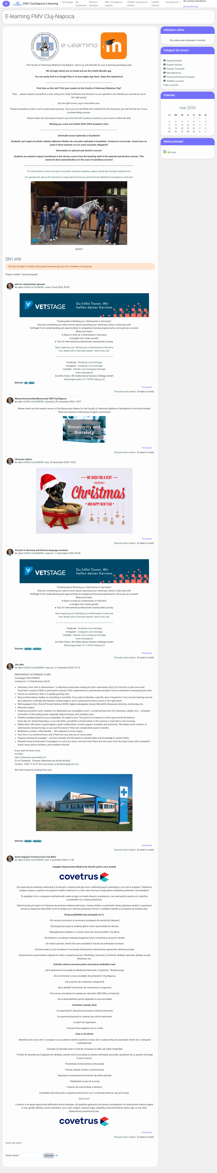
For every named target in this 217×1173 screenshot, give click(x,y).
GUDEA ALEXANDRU (33, 287)
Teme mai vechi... (14, 1143)
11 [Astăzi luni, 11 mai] (169, 125)
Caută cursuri (12, 1155)
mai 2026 (187, 108)
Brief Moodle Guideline (81, 118)
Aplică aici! (84, 1098)
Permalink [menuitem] (147, 387)
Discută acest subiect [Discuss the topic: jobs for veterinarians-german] (125, 391)
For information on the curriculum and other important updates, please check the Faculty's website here (79, 171)
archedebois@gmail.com (66, 764)
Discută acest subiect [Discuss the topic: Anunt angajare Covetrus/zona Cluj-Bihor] (125, 1137)
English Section (172, 64)
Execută (49, 1155)
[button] (57, 1155)
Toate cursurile (170, 85)
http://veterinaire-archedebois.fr (30, 757)
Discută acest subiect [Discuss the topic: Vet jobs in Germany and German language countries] (125, 657)
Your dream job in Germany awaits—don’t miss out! (84, 350)
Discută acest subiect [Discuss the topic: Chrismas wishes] (125, 543)
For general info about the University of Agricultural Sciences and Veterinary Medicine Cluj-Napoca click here (79, 177)
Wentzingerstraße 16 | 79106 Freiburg (83, 379)
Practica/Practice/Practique (179, 77)
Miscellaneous (172, 73)
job (26, 383)
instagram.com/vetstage (90, 365)
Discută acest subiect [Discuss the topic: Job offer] (125, 849)
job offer (28, 649)
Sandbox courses (173, 81)
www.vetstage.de (84, 372)
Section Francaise (174, 68)
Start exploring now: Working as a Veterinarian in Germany (84, 347)
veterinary (37, 649)
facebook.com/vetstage (90, 362)
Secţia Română (172, 60)
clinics (31, 383)
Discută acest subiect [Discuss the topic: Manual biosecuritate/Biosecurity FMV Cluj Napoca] (125, 452)
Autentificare (190, 6)
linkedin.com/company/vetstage (89, 369)
